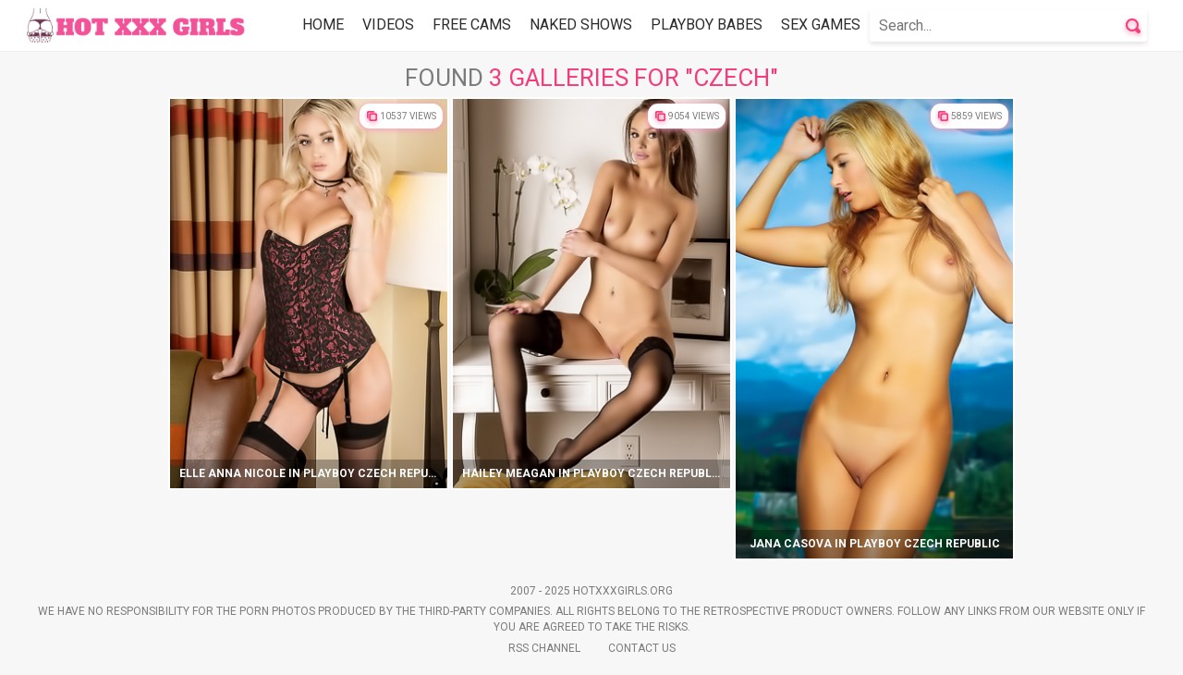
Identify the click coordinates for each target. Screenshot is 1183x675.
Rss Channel (544, 648)
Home (323, 24)
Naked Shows (581, 24)
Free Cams (472, 24)
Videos (388, 24)
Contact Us (642, 648)
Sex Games (820, 24)
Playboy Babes (706, 24)
